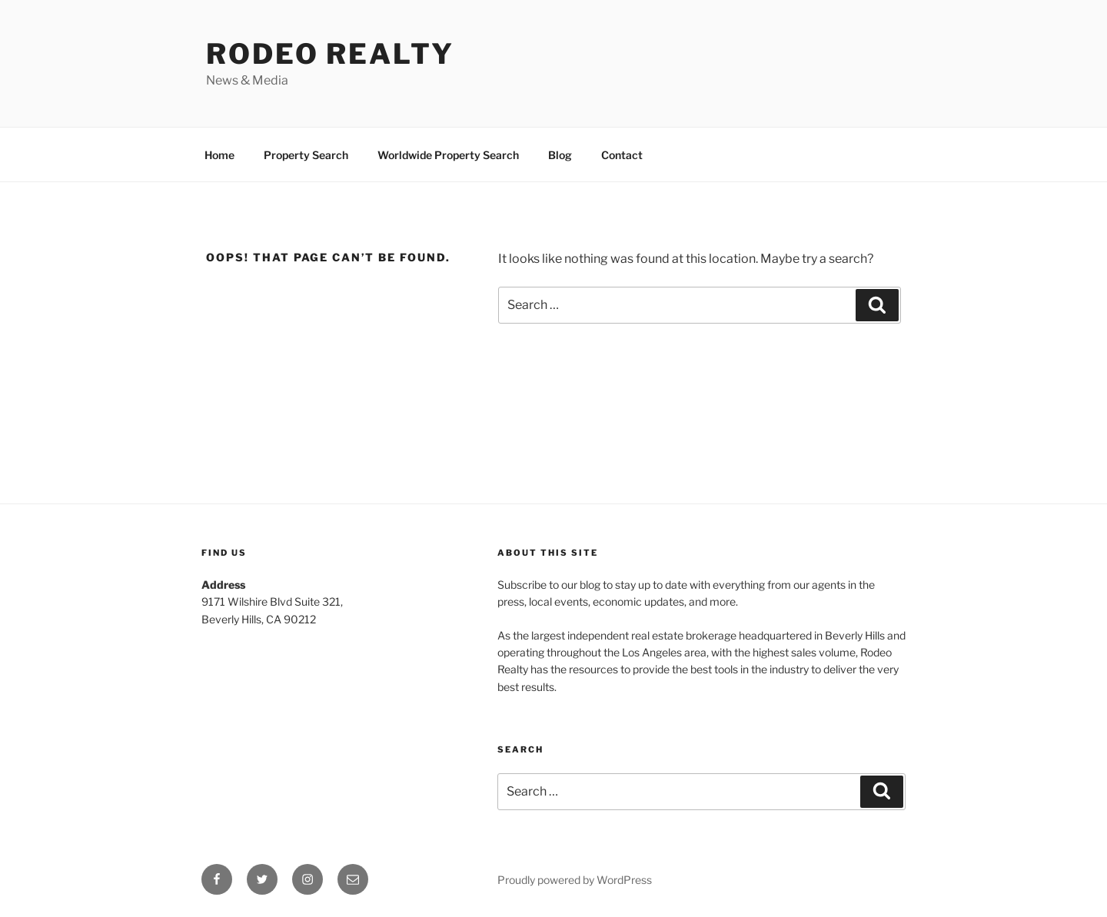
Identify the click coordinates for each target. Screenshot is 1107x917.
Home (219, 154)
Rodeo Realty (330, 54)
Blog (560, 154)
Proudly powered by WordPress (574, 879)
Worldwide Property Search (448, 154)
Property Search (306, 154)
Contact (622, 154)
